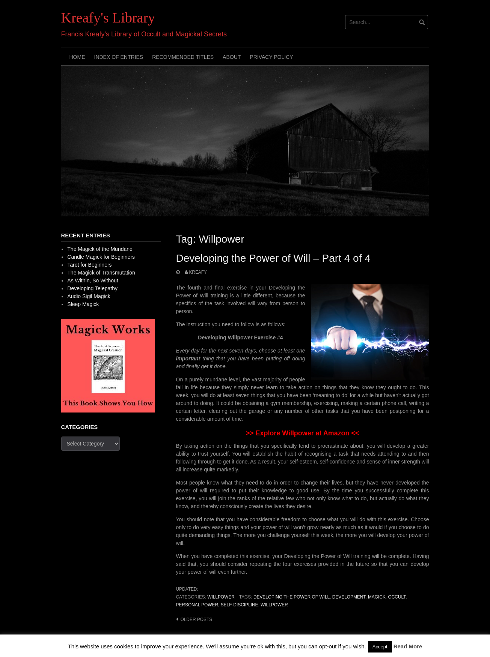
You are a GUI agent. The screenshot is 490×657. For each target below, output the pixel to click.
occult (397, 597)
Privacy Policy (271, 57)
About (232, 57)
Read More (408, 646)
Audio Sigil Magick (88, 296)
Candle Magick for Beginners (101, 257)
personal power (197, 605)
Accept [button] (379, 647)
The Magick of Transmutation (101, 273)
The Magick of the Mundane (100, 249)
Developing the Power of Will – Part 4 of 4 (273, 258)
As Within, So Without (92, 281)
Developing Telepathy (92, 288)
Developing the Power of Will (291, 597)
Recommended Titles (183, 57)
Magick (377, 597)
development (349, 597)
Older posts (197, 619)
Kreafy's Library (108, 18)
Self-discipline (239, 605)
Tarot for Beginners (89, 265)
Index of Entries (118, 57)
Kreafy (198, 272)
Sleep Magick (83, 304)
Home (77, 57)
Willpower (221, 597)
